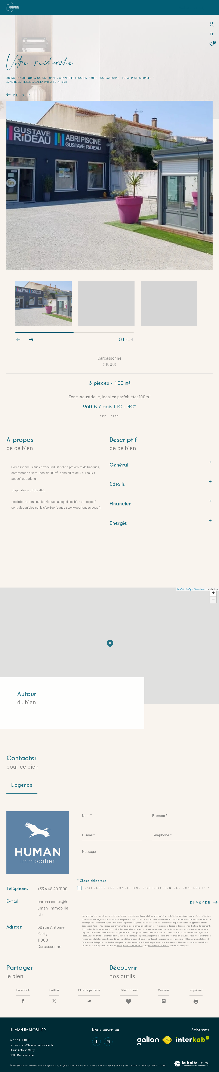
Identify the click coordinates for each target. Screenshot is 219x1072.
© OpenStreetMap (195, 589)
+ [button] (213, 593)
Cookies (163, 1065)
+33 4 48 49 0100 (52, 888)
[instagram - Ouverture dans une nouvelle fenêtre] (108, 1041)
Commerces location (73, 77)
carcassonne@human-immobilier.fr (52, 908)
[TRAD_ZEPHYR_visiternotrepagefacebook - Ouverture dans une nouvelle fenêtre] (96, 1041)
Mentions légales (106, 1065)
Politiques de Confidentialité (129, 945)
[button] (31, 339)
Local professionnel (136, 77)
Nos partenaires (132, 1065)
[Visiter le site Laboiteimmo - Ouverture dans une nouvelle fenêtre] (191, 1064)
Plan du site (90, 1065)
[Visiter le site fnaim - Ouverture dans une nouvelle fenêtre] (167, 1040)
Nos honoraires (74, 1065)
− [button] (213, 600)
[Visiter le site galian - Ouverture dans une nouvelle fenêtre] (148, 1040)
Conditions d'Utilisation (158, 945)
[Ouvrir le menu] (212, 7)
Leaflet (180, 589)
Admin (119, 1065)
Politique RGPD (149, 1065)
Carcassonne (109, 77)
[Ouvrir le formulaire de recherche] (191, 7)
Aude (93, 77)
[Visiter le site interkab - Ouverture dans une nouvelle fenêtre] (192, 1039)
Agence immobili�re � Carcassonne (31, 77)
